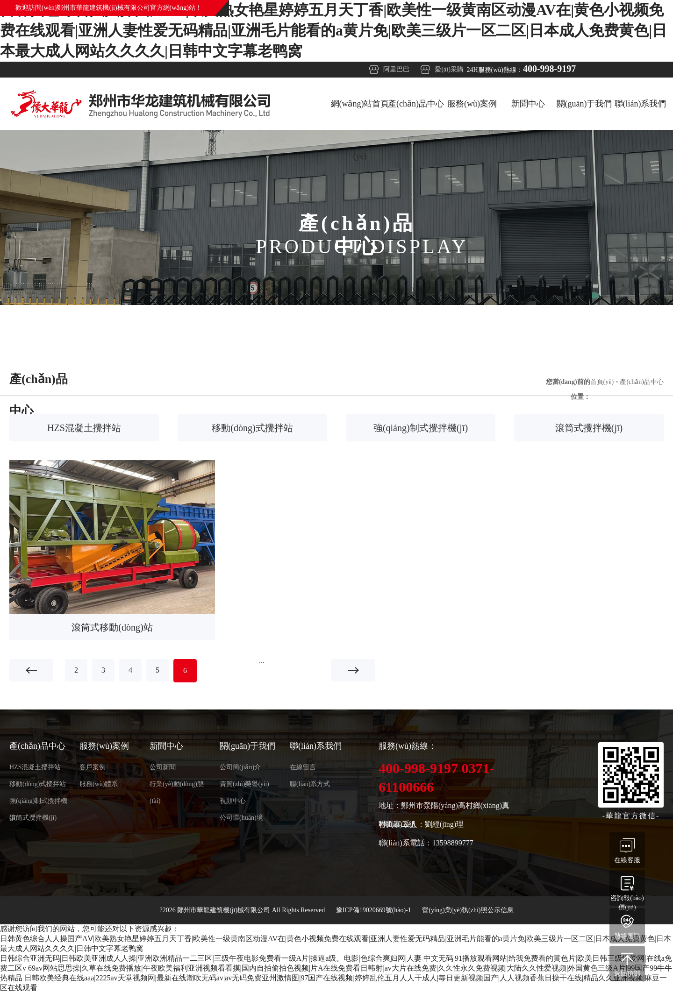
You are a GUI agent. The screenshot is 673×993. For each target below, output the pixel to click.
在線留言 (303, 767)
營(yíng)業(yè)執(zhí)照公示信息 (467, 910)
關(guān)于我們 (584, 103)
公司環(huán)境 (241, 817)
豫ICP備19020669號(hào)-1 (374, 910)
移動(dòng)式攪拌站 (252, 428)
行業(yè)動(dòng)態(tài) (177, 786)
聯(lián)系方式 (310, 783)
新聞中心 (528, 103)
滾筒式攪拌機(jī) (589, 428)
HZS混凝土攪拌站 (84, 428)
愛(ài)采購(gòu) (449, 72)
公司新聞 (163, 767)
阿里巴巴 (396, 69)
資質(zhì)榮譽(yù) (244, 783)
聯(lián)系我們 (640, 103)
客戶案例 (92, 767)
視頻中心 (233, 800)
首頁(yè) (602, 381)
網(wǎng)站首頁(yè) (360, 114)
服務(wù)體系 (98, 783)
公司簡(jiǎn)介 (240, 767)
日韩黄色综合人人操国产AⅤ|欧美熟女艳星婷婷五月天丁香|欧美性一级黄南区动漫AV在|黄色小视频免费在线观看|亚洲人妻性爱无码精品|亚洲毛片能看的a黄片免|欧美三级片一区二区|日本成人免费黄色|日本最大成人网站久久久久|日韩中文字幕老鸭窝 (333, 30)
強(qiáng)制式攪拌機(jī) (420, 428)
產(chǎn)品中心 (416, 103)
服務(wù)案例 (472, 103)
